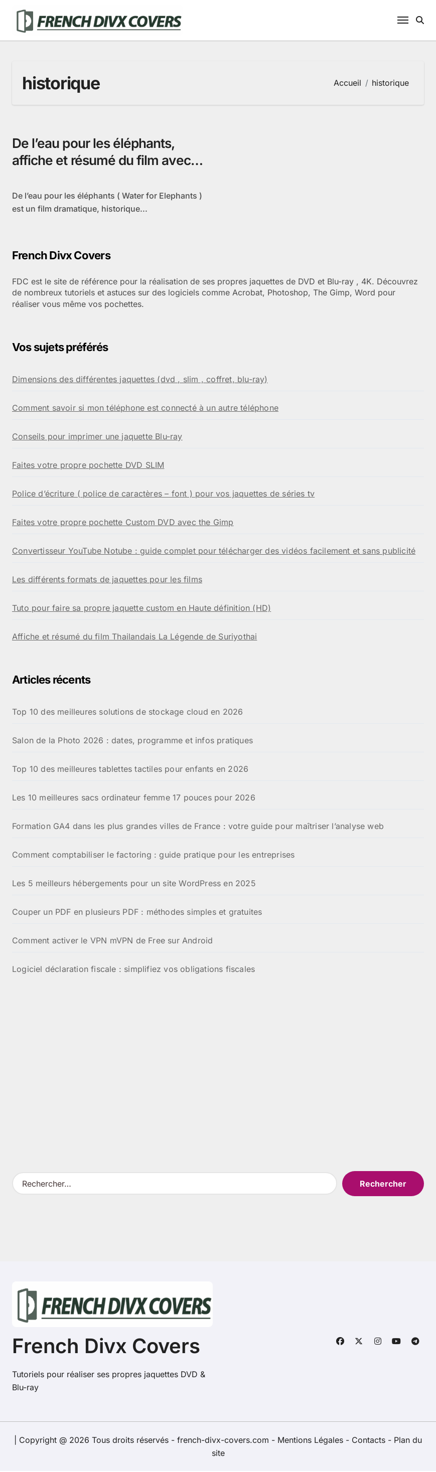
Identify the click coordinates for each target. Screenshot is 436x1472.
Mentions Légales (311, 1441)
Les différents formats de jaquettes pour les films (107, 580)
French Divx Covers (106, 1347)
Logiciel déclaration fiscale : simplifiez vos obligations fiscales (133, 970)
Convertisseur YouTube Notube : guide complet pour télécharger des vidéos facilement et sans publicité (213, 552)
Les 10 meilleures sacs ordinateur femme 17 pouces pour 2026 (133, 798)
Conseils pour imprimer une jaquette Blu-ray (97, 437)
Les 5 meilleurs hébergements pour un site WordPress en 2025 (134, 884)
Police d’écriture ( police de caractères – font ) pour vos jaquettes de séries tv (163, 494)
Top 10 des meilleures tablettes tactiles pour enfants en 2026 (130, 770)
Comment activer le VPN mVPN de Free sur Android (112, 941)
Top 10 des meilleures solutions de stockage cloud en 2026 (127, 713)
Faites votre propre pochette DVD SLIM (88, 466)
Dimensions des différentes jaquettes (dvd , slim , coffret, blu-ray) (140, 380)
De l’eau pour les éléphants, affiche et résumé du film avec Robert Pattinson (105, 161)
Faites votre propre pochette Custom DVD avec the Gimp (123, 523)
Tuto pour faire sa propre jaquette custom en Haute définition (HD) (141, 609)
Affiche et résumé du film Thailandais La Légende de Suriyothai (134, 637)
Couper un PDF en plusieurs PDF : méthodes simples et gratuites (137, 913)
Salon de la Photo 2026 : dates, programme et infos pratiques (132, 741)
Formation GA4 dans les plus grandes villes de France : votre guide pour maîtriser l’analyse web (198, 827)
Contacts (368, 1441)
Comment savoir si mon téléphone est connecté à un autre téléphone (145, 409)
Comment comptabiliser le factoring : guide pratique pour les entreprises (153, 856)
